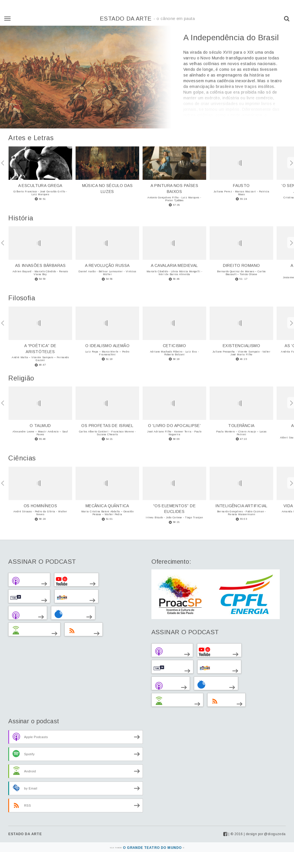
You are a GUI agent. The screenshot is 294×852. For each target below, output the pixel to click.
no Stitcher (72, 597)
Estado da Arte (147, 18)
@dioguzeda (274, 834)
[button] (287, 18)
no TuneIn (25, 597)
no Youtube (72, 580)
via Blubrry (68, 613)
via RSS (79, 630)
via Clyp (23, 613)
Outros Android (30, 630)
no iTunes (25, 580)
